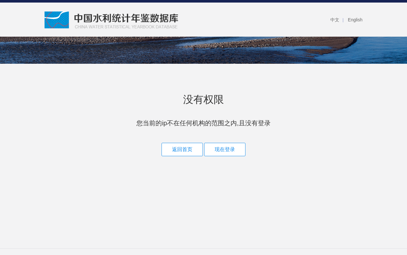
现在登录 (225, 149)
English (355, 19)
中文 (334, 19)
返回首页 (182, 149)
